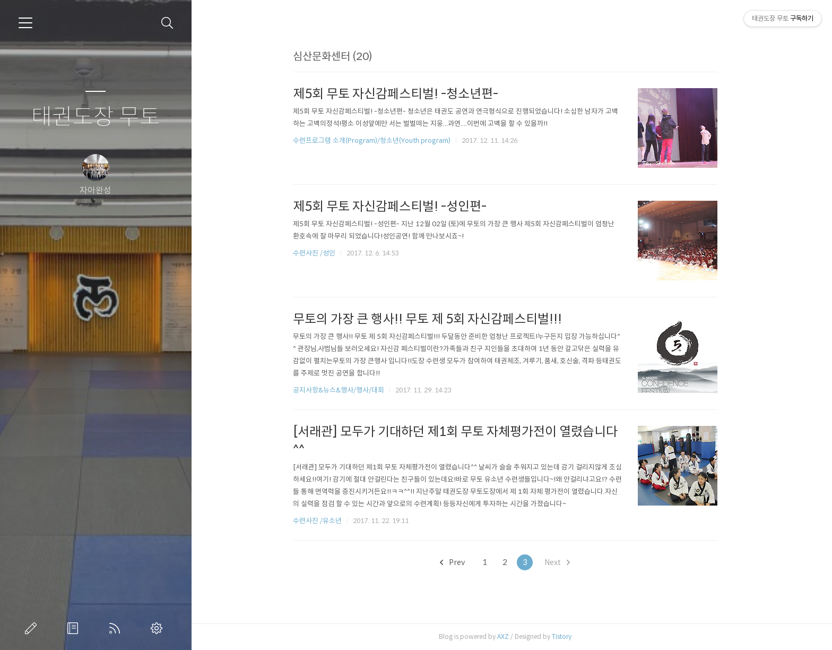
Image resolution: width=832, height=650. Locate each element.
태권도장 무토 (95, 117)
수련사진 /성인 (321, 253)
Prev (459, 562)
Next (564, 562)
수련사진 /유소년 (323, 520)
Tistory (568, 636)
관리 (158, 628)
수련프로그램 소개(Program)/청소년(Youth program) (378, 140)
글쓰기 (33, 628)
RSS (116, 628)
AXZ (509, 636)
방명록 (75, 628)
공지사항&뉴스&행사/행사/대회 (345, 390)
